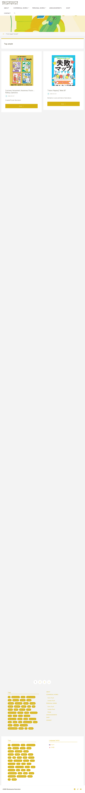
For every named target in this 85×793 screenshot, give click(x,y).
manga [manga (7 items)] (26, 713)
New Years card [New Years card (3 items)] (12, 719)
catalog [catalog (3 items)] (29, 700)
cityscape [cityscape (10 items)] (32, 703)
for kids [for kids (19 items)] (10, 709)
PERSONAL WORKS (51, 703)
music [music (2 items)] (15, 716)
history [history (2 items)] (28, 709)
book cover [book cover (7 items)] (15, 700)
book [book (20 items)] (10, 700)
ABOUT (48, 692)
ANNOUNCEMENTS (51, 715)
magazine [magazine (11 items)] (20, 713)
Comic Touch (51, 698)
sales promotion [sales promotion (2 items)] (27, 722)
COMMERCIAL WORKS (52, 694)
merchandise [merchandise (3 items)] (34, 713)
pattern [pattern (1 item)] (20, 719)
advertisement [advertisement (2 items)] (15, 697)
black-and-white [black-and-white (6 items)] (31, 697)
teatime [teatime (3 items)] (21, 728)
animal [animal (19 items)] (23, 697)
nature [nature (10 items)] (20, 716)
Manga (49, 712)
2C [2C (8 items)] (9, 697)
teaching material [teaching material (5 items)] (13, 728)
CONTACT (48, 720)
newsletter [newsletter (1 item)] (26, 716)
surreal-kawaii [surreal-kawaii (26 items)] (24, 725)
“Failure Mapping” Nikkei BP (56, 90)
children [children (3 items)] (26, 703)
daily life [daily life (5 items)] (10, 706)
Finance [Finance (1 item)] (24, 706)
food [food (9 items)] (34, 706)
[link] (15, 13)
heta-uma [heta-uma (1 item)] (22, 709)
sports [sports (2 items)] (10, 725)
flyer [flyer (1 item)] (29, 706)
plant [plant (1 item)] (10, 722)
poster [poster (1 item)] (15, 722)
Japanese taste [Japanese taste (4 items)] (12, 713)
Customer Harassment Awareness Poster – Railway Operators (19, 91)
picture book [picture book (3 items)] (32, 719)
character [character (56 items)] (11, 703)
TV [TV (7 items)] (26, 728)
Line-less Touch (51, 700)
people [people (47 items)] (25, 719)
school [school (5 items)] (35, 722)
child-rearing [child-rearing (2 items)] (19, 703)
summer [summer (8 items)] (16, 725)
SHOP (48, 717)
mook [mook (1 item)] (10, 716)
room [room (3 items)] (20, 722)
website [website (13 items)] (31, 728)
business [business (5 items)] (23, 700)
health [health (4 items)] (16, 709)
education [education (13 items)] (17, 706)
